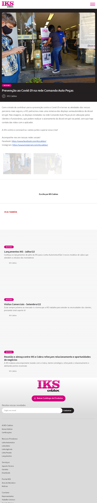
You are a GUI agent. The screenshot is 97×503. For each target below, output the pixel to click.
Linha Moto (6, 446)
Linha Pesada (6, 453)
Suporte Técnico (8, 466)
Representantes (8, 496)
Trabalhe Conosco (8, 500)
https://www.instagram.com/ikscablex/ (30, 145)
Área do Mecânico (8, 483)
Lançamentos (7, 456)
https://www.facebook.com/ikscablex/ (29, 141)
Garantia (5, 469)
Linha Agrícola (7, 449)
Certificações (7, 432)
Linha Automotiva (8, 442)
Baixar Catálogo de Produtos (48, 398)
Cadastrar (67, 411)
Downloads (6, 473)
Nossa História (7, 429)
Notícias (5, 486)
